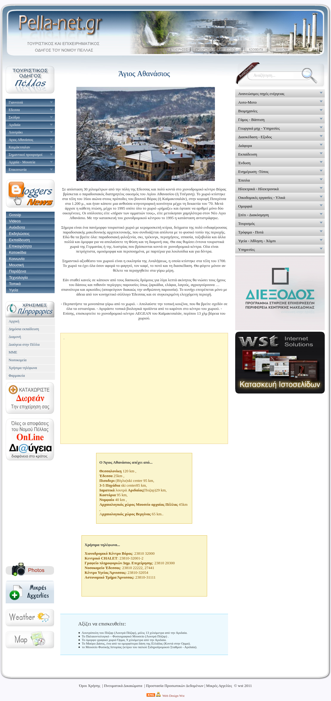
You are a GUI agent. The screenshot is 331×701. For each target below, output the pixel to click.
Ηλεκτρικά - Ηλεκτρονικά (258, 189)
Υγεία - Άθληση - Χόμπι (257, 241)
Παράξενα (17, 271)
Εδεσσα (14, 110)
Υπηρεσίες (246, 249)
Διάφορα (245, 145)
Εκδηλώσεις (19, 233)
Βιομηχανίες (248, 111)
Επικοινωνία (18, 169)
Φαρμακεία (17, 375)
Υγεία (13, 290)
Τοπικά (15, 284)
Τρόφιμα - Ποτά (250, 232)
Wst (181, 695)
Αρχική (14, 321)
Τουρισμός (246, 223)
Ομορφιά (245, 206)
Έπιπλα (244, 180)
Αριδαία (14, 125)
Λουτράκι (16, 132)
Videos (15, 221)
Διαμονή (15, 337)
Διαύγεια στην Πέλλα (24, 344)
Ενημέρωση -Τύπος (253, 171)
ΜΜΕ (13, 352)
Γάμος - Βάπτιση (251, 119)
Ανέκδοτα (17, 227)
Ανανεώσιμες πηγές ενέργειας (261, 93)
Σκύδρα (14, 117)
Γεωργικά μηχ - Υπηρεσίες (259, 128)
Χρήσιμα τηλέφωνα (23, 368)
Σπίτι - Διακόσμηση (253, 215)
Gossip (15, 215)
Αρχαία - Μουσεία (22, 162)
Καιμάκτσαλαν (19, 147)
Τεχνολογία (18, 277)
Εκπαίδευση (19, 240)
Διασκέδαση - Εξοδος (255, 137)
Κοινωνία (16, 258)
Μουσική (16, 265)
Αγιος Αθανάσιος (21, 140)
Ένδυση (244, 163)
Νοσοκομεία (18, 360)
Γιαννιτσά (16, 102)
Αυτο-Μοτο (247, 102)
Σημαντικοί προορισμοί (25, 155)
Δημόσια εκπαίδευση (24, 329)
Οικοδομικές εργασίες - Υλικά (261, 197)
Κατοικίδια (17, 252)
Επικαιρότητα (20, 246)
